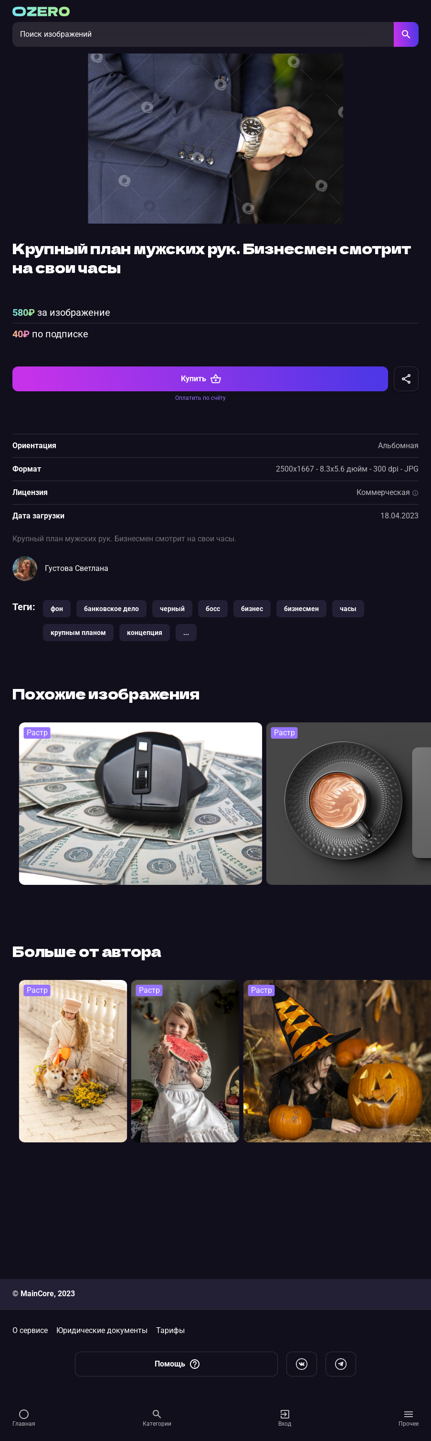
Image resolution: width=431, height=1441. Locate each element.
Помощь (177, 1364)
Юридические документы (101, 1330)
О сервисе (30, 1330)
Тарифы (170, 1330)
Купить (201, 477)
